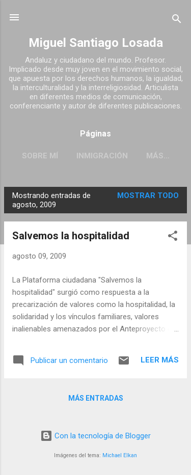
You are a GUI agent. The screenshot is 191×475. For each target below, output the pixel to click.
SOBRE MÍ (40, 155)
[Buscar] (177, 20)
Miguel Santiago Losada (96, 43)
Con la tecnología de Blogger (95, 435)
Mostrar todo (148, 195)
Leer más (160, 360)
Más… (158, 155)
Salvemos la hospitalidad (70, 236)
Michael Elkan (119, 455)
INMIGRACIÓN (102, 155)
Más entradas (95, 398)
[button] (173, 237)
